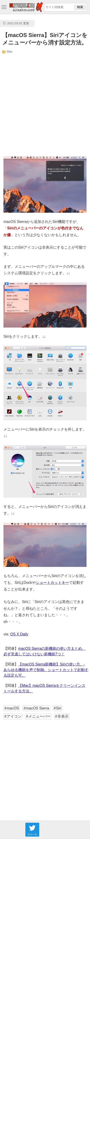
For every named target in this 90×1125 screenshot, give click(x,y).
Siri (58, 708)
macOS (13, 708)
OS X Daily (19, 634)
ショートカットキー (52, 582)
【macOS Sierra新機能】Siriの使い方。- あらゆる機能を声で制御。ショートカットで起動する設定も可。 (45, 669)
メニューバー (39, 716)
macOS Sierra (37, 708)
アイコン (14, 716)
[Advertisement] (43, 104)
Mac (10, 51)
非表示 (63, 716)
